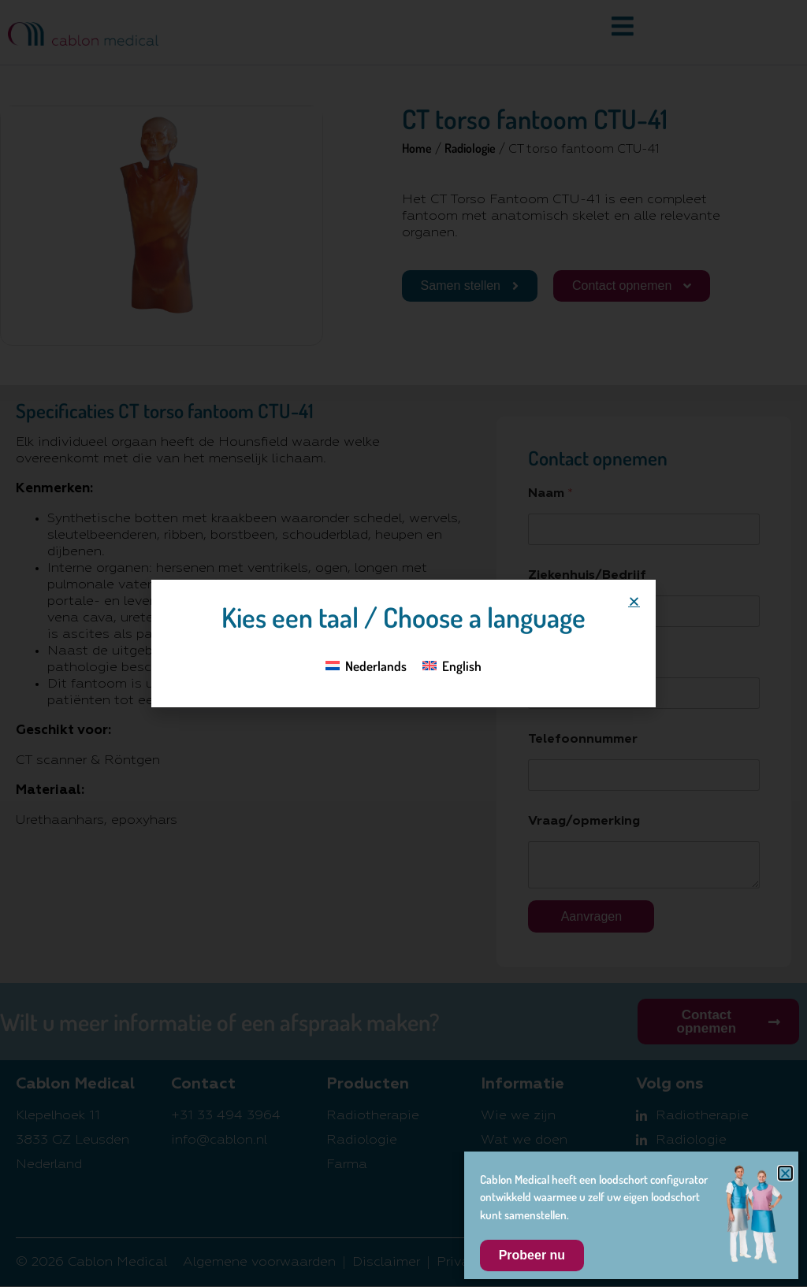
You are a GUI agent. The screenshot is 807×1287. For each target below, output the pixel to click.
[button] (634, 601)
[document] (403, 643)
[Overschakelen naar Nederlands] (366, 665)
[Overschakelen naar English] (452, 665)
